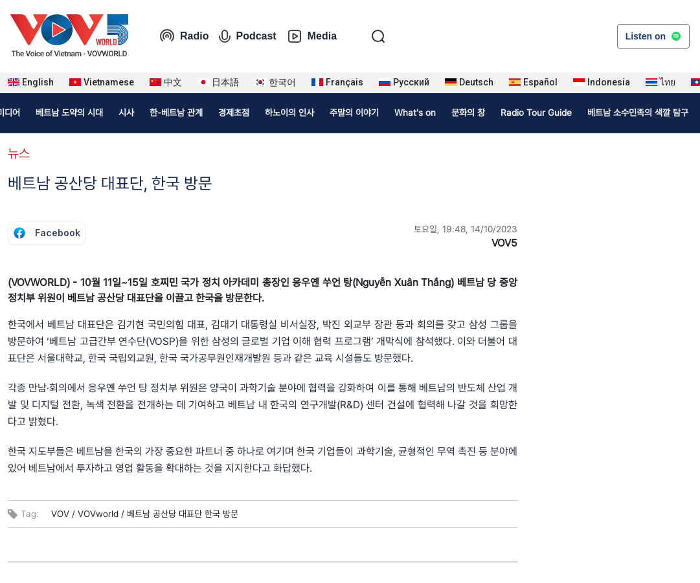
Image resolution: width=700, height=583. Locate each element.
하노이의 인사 (289, 112)
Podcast (247, 36)
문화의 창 (468, 112)
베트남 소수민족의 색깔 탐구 (637, 112)
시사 (126, 112)
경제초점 (233, 112)
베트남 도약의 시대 (69, 112)
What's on (415, 112)
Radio (184, 36)
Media (312, 36)
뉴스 (19, 153)
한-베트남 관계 (176, 112)
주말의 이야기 (354, 112)
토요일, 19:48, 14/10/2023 (465, 229)
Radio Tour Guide (536, 112)
